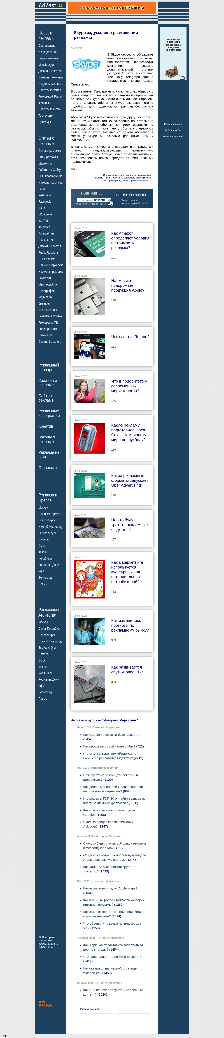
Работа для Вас (173, 130)
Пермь (42, 584)
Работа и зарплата (173, 136)
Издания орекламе (47, 382)
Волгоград (45, 577)
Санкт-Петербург (49, 514)
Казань (42, 552)
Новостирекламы (46, 35)
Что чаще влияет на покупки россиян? (112, 956)
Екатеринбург (47, 533)
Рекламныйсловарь (48, 367)
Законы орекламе (46, 439)
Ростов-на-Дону (48, 565)
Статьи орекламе (46, 140)
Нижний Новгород (50, 526)
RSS (42, 1002)
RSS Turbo (46, 1005)
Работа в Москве (173, 124)
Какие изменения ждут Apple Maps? (110, 888)
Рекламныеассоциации (49, 413)
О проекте (47, 467)
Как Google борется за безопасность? (111, 734)
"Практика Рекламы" (140, 180)
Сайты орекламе (46, 397)
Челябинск (45, 558)
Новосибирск (46, 520)
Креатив (45, 426)
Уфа (41, 571)
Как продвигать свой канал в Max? (109, 746)
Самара (43, 539)
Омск (41, 546)
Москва (43, 507)
